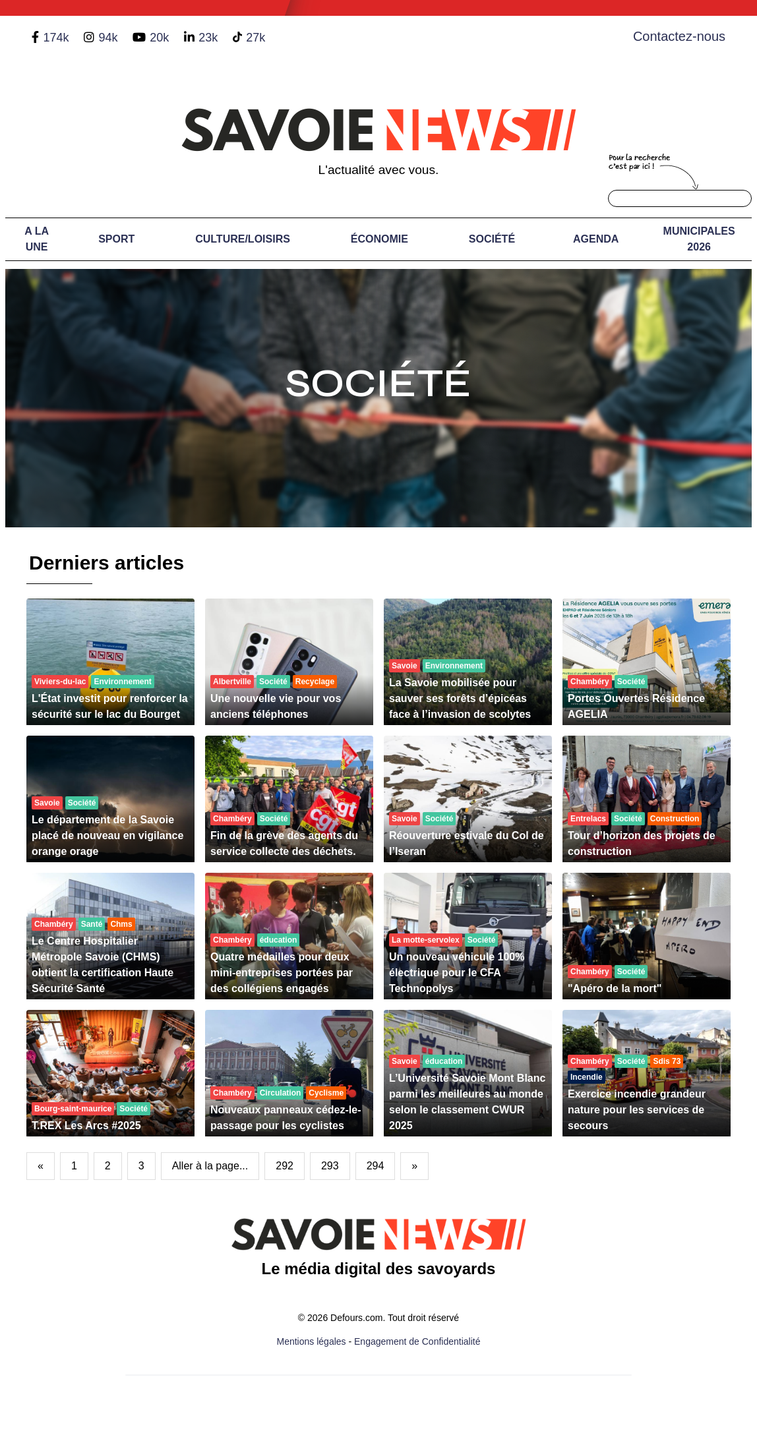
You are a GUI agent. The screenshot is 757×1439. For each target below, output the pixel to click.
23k (208, 37)
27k (255, 37)
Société (492, 239)
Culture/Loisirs (242, 239)
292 (284, 1165)
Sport (116, 239)
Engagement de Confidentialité (417, 1341)
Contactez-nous (679, 36)
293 (330, 1165)
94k (107, 37)
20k (159, 37)
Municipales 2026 (699, 238)
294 (375, 1165)
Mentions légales (311, 1341)
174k (56, 37)
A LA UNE (36, 238)
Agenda (596, 239)
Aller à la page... (210, 1165)
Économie (379, 239)
